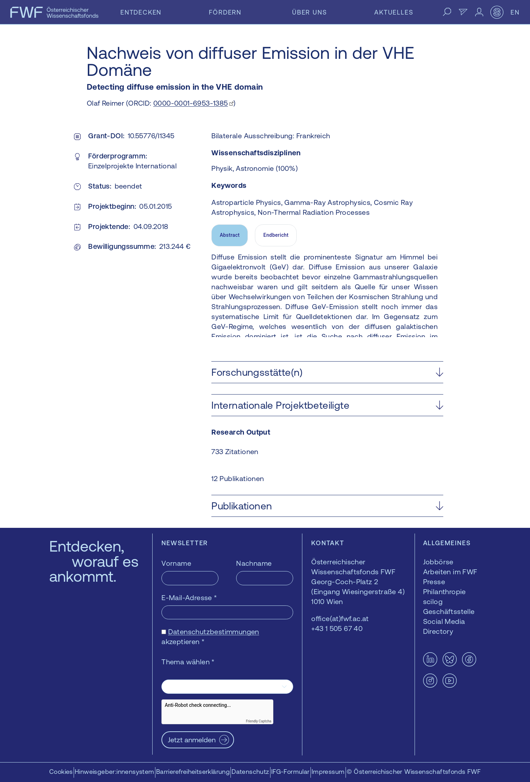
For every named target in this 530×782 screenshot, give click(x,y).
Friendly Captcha (258, 721)
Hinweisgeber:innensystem (114, 771)
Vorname (176, 563)
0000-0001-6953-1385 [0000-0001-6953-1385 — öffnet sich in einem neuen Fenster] (190, 103)
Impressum (328, 771)
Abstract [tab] (230, 235)
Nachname (254, 563)
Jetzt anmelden (192, 740)
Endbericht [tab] (276, 235)
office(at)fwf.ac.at (340, 618)
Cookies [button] (61, 771)
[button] (327, 372)
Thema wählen (188, 662)
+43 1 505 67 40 (337, 628)
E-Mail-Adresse (189, 597)
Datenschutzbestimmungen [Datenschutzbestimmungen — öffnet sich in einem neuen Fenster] (213, 631)
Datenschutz (250, 771)
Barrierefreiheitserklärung (193, 771)
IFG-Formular (290, 771)
